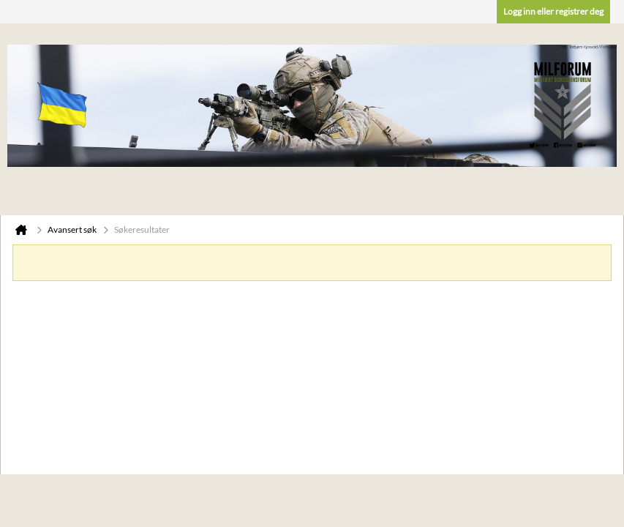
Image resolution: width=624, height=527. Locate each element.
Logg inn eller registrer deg (553, 11)
